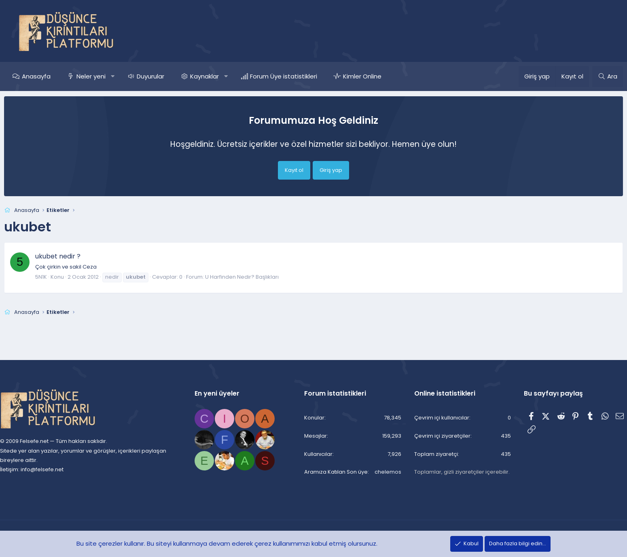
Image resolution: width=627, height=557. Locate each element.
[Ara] (593, 76)
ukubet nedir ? (72, 256)
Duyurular (164, 76)
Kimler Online (376, 76)
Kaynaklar (218, 76)
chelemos (381, 472)
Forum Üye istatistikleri (297, 76)
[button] (127, 76)
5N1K (55, 277)
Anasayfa (50, 76)
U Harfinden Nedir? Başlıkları (256, 277)
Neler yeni (105, 76)
